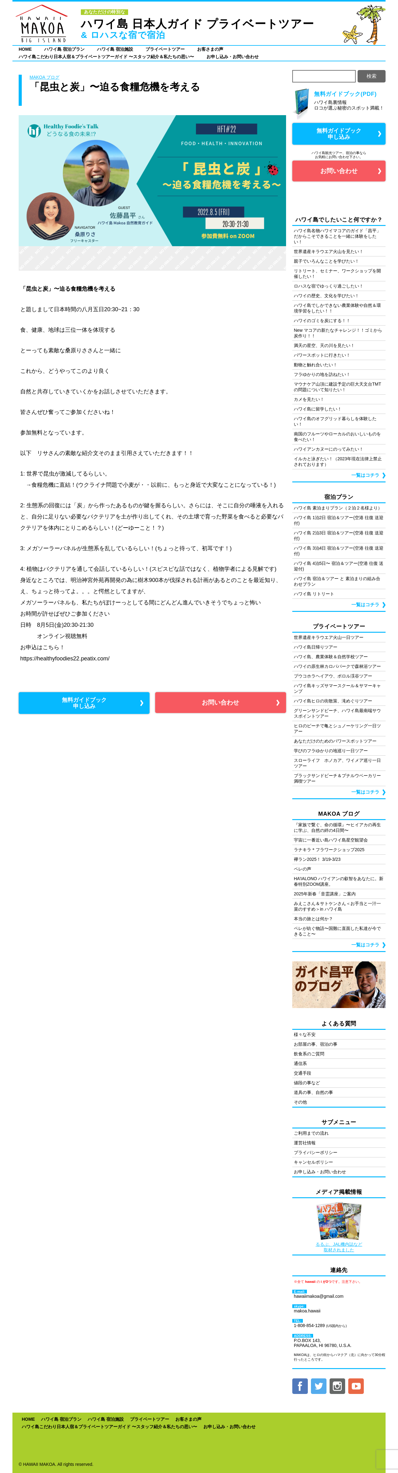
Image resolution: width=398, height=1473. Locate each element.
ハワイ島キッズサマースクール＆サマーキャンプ (337, 688)
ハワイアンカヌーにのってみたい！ (328, 449)
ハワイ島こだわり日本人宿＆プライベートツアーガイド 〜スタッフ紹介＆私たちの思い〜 (106, 56)
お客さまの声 (210, 49)
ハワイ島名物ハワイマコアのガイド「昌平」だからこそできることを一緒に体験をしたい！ (337, 236)
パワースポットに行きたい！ (322, 355)
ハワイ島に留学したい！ (318, 408)
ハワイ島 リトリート (314, 593)
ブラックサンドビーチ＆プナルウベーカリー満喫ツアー (337, 778)
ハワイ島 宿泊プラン (64, 49)
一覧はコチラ (365, 475)
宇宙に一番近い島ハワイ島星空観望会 (331, 839)
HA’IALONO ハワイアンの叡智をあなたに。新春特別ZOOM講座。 (338, 881)
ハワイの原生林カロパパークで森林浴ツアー (337, 666)
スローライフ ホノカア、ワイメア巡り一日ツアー (337, 763)
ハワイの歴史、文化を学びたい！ (326, 295)
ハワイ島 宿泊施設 (115, 49)
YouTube (356, 1386)
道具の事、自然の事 (313, 1092)
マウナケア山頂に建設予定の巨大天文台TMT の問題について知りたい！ (337, 387)
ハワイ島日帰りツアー (315, 647)
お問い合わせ (220, 702)
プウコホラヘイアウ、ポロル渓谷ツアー (333, 675)
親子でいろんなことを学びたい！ (326, 261)
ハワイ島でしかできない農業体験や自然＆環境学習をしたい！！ (337, 308)
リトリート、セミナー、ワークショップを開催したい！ (337, 273)
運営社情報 (305, 1142)
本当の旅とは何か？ (313, 918)
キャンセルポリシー (313, 1162)
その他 (300, 1102)
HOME (25, 49)
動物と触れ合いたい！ (315, 364)
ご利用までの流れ (311, 1133)
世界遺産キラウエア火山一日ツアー (328, 637)
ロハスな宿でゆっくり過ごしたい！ (328, 286)
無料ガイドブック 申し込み (84, 703)
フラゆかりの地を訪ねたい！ (322, 374)
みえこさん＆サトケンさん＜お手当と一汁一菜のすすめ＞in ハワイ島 (337, 906)
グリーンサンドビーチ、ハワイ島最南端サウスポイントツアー (337, 713)
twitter (318, 1386)
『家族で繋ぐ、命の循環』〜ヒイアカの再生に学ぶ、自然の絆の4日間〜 (337, 827)
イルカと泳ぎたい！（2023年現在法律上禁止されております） (338, 461)
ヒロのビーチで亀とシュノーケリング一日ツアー (337, 728)
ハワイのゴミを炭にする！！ (322, 320)
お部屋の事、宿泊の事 (315, 1044)
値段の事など (307, 1082)
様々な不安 (305, 1034)
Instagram (337, 1386)
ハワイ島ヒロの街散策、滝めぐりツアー (333, 700)
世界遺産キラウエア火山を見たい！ (328, 251)
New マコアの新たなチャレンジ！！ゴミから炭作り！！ (338, 333)
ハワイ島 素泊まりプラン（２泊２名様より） (338, 507)
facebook (300, 1386)
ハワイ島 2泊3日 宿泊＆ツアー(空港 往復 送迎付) (338, 535)
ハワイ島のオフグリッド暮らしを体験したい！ (335, 421)
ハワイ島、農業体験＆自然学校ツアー (331, 656)
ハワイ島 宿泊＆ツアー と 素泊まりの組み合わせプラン (337, 581)
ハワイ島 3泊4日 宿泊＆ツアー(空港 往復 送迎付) (338, 551)
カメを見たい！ (309, 399)
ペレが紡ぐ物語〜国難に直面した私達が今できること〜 (337, 931)
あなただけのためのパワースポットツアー (335, 741)
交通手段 (302, 1073)
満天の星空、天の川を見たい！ (324, 345)
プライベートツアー (165, 49)
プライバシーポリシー (315, 1152)
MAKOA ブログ (44, 77)
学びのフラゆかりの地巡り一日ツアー (331, 750)
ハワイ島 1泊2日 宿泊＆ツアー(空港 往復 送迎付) (338, 520)
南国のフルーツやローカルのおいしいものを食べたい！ (337, 436)
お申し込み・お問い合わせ (232, 56)
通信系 (300, 1063)
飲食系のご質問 (309, 1053)
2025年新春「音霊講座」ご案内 (325, 893)
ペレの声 (302, 868)
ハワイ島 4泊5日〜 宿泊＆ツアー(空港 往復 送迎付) (338, 566)
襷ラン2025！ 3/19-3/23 (317, 859)
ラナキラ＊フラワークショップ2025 (329, 849)
